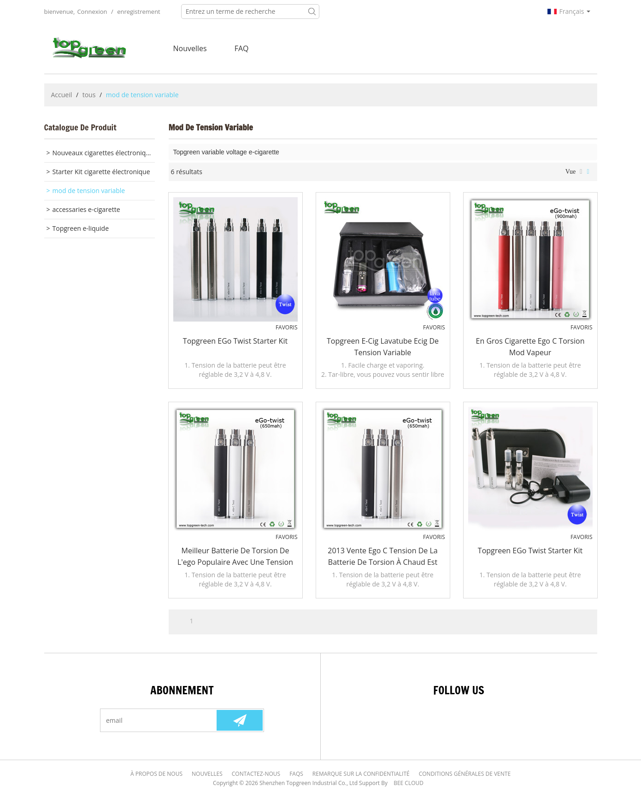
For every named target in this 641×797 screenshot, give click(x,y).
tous (89, 94)
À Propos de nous (156, 774)
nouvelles (190, 48)
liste (580, 171)
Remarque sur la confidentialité (361, 774)
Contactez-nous (256, 774)
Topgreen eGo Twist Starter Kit (235, 341)
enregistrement (138, 11)
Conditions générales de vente (465, 774)
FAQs (296, 774)
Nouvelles (207, 774)
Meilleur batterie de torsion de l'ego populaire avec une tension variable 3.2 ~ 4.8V (235, 556)
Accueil (61, 94)
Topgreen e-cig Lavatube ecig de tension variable (383, 346)
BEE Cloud (408, 783)
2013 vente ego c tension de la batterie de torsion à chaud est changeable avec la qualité (382, 556)
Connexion (92, 11)
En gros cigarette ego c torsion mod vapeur (530, 346)
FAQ (242, 48)
